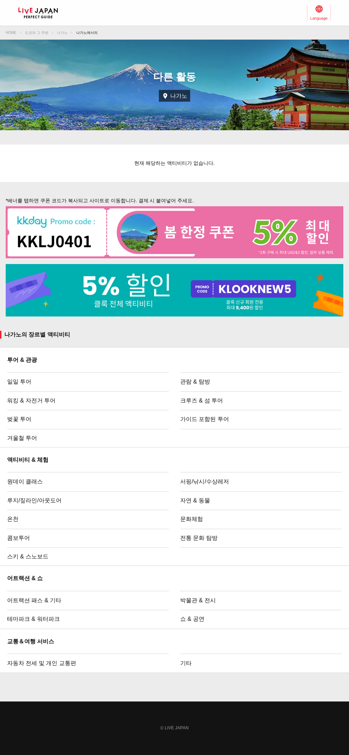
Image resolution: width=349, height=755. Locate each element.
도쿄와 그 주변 (36, 33)
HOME (11, 33)
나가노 (62, 33)
